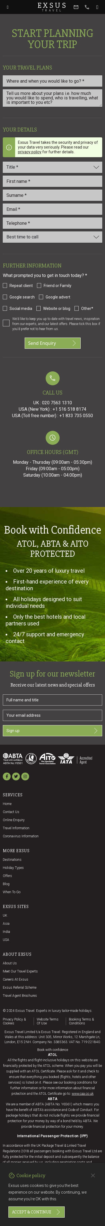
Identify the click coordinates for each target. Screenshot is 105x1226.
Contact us (11, 812)
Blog (6, 884)
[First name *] (52, 181)
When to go (11, 892)
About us (10, 963)
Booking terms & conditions (81, 1021)
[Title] (52, 167)
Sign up (52, 730)
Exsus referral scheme (19, 988)
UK (5, 915)
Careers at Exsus (15, 979)
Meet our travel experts (20, 971)
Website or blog (56, 308)
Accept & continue (36, 1212)
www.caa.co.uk (83, 1094)
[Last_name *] (52, 195)
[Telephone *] (52, 223)
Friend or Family (57, 285)
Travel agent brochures (20, 996)
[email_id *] (52, 209)
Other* (87, 308)
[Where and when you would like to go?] (52, 81)
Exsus (53, 7)
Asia (6, 924)
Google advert (58, 297)
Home (7, 804)
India (6, 932)
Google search (22, 297)
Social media (21, 308)
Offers (7, 876)
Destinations (12, 860)
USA (6, 940)
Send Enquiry (52, 343)
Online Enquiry (14, 820)
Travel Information (16, 828)
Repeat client (21, 285)
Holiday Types (13, 868)
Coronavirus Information (21, 836)
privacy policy (29, 152)
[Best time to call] (52, 237)
